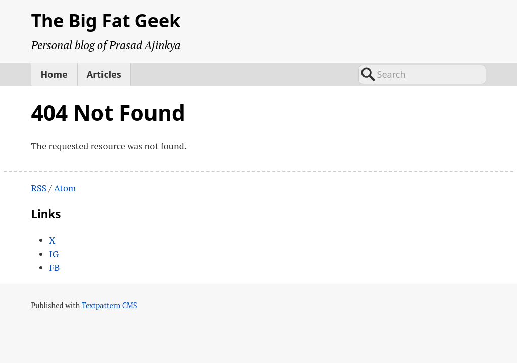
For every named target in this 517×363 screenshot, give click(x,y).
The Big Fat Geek (105, 20)
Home (53, 74)
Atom (65, 188)
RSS (38, 188)
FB (54, 267)
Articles (104, 74)
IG (54, 254)
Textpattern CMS (109, 305)
